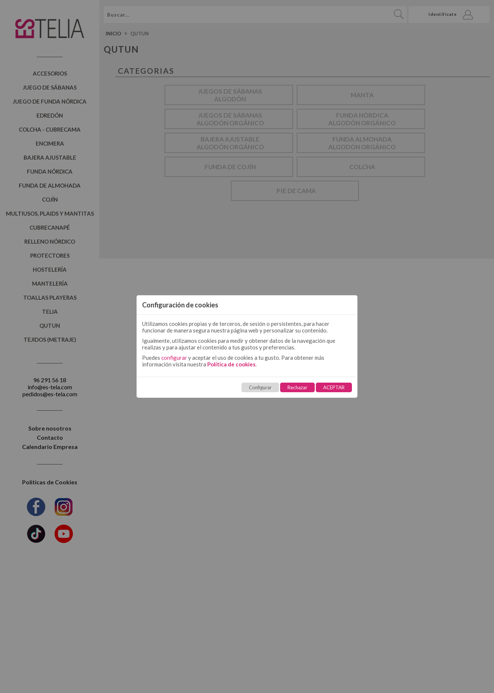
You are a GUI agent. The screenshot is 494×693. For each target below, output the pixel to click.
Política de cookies (231, 364)
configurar (174, 357)
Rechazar (297, 387)
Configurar (260, 387)
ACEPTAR (334, 387)
